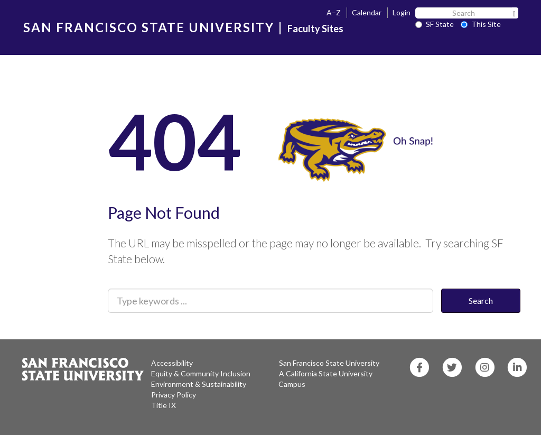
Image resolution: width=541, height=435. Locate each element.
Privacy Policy (173, 394)
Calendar (366, 12)
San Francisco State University (329, 362)
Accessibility (172, 362)
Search (481, 300)
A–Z (334, 12)
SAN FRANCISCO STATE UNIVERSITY (148, 27)
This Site (481, 24)
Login (402, 12)
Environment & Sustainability (198, 384)
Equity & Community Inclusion (200, 373)
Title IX (163, 405)
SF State (434, 24)
